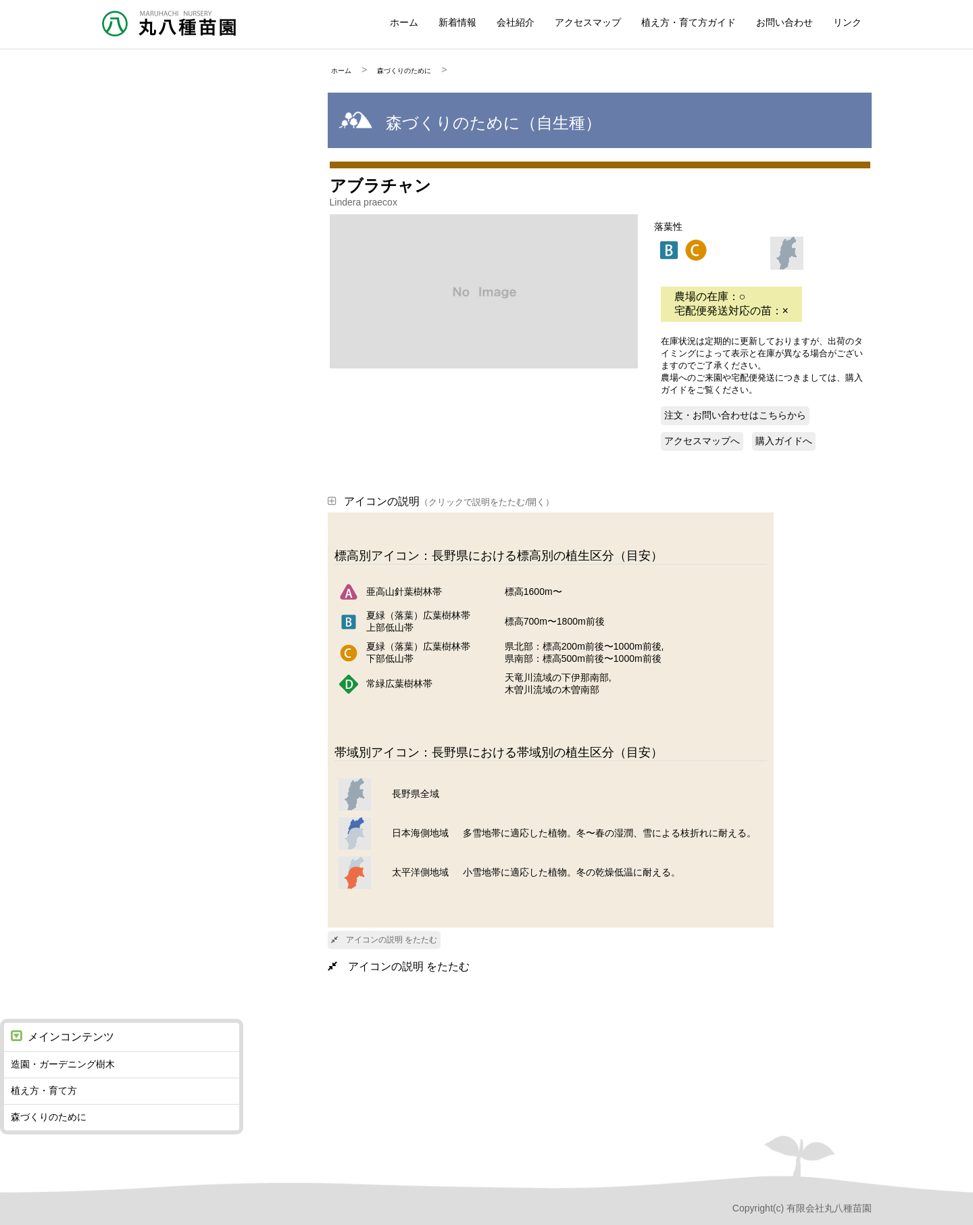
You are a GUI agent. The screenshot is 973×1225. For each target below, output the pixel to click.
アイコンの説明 (441, 501)
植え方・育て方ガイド (688, 22)
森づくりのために (404, 70)
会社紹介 (515, 22)
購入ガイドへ (783, 440)
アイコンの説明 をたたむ (384, 939)
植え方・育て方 (44, 1090)
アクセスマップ (588, 22)
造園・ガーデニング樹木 (63, 1064)
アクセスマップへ (702, 440)
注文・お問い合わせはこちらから (735, 415)
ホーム (404, 22)
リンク (847, 22)
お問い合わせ (784, 22)
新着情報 (457, 22)
